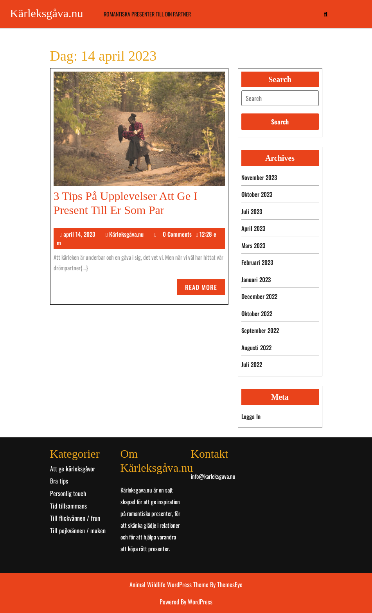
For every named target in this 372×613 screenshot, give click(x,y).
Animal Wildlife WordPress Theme (169, 584)
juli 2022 (251, 364)
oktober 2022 (256, 313)
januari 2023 (256, 279)
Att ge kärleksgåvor (72, 468)
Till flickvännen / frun (75, 518)
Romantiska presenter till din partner (147, 14)
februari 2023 (257, 262)
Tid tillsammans (68, 506)
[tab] (280, 98)
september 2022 (260, 330)
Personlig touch (68, 493)
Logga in (251, 416)
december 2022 (259, 296)
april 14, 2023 (79, 234)
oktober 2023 (256, 194)
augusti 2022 (256, 347)
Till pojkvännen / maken (78, 530)
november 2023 (259, 177)
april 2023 (253, 228)
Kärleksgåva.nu (46, 13)
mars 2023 (253, 245)
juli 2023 (251, 211)
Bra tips (59, 480)
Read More (205, 288)
